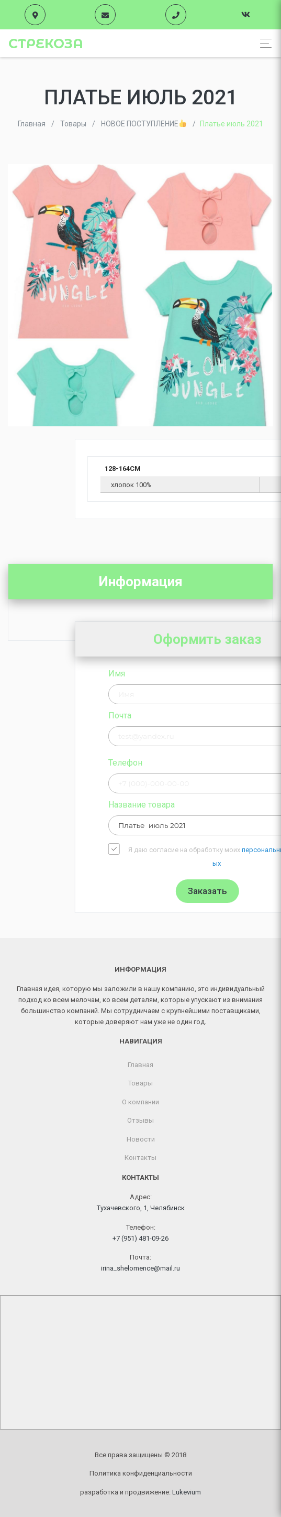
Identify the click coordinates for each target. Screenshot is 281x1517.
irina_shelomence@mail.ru (140, 1268)
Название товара (231, 805)
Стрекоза (45, 43)
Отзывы (140, 1120)
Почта (209, 715)
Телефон (215, 763)
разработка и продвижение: (140, 1492)
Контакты (140, 1157)
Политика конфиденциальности (140, 1473)
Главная (140, 1065)
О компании (140, 1102)
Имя (206, 674)
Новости (141, 1139)
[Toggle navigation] (263, 43)
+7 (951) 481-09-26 (140, 1238)
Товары (140, 1083)
